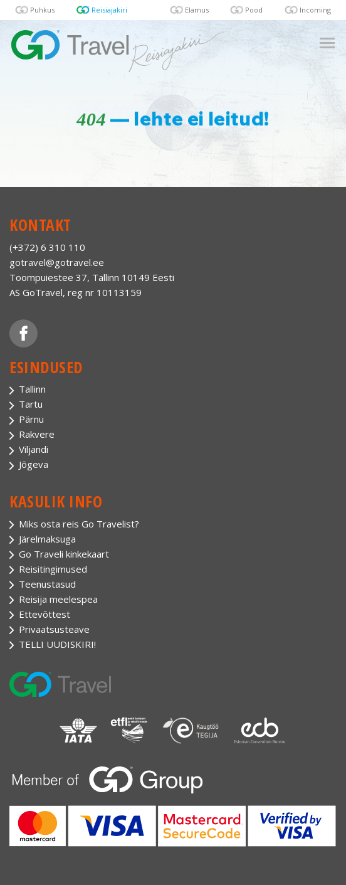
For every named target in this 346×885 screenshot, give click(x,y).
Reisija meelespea (58, 599)
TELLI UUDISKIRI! (57, 644)
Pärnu (31, 419)
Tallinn (32, 389)
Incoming (315, 9)
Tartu (31, 404)
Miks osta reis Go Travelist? (79, 523)
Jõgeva (33, 464)
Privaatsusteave (54, 629)
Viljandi (33, 449)
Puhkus (42, 9)
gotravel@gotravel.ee (56, 262)
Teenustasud (47, 584)
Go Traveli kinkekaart (64, 554)
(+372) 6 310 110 (47, 247)
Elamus (197, 9)
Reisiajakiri (109, 9)
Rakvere (37, 434)
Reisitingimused (53, 569)
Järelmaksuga (47, 539)
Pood (254, 9)
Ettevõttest (44, 614)
